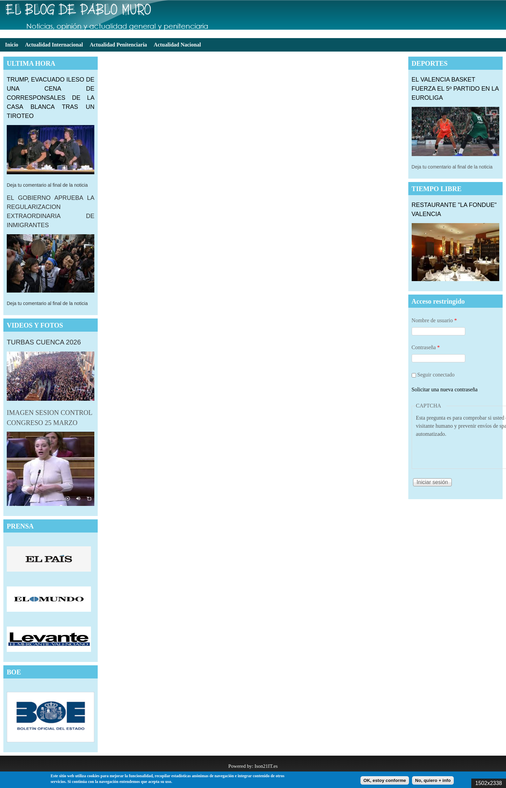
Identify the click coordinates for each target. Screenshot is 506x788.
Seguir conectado (436, 374)
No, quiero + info (433, 780)
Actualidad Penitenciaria (118, 45)
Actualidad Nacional (177, 45)
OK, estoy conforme (384, 780)
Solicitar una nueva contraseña (445, 389)
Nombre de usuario (434, 320)
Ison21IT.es (266, 766)
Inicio (11, 45)
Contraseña (426, 347)
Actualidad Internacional (54, 45)
